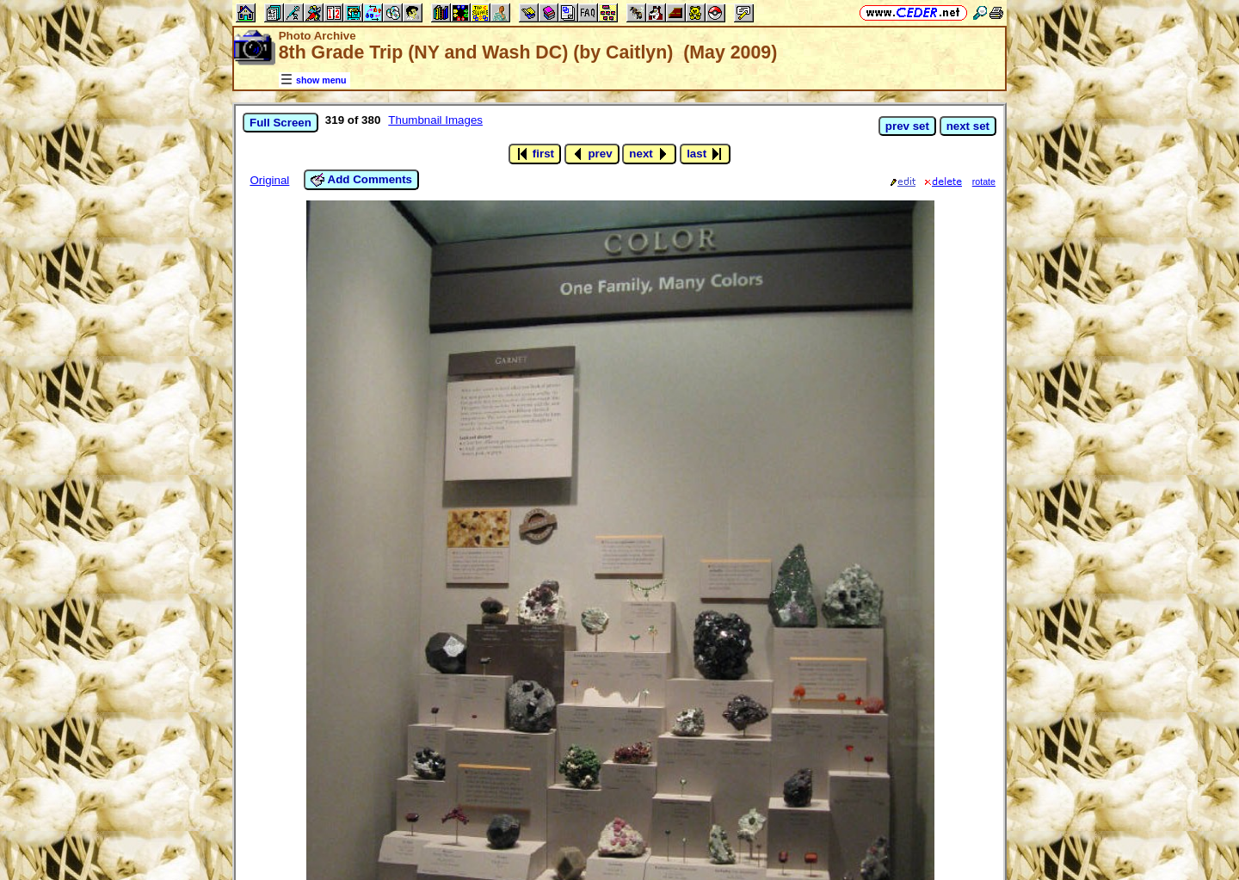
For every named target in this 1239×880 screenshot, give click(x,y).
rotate (984, 181)
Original (269, 180)
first (534, 154)
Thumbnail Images (435, 120)
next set (967, 126)
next (649, 154)
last (705, 154)
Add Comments (361, 180)
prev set (907, 126)
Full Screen (280, 122)
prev (592, 154)
